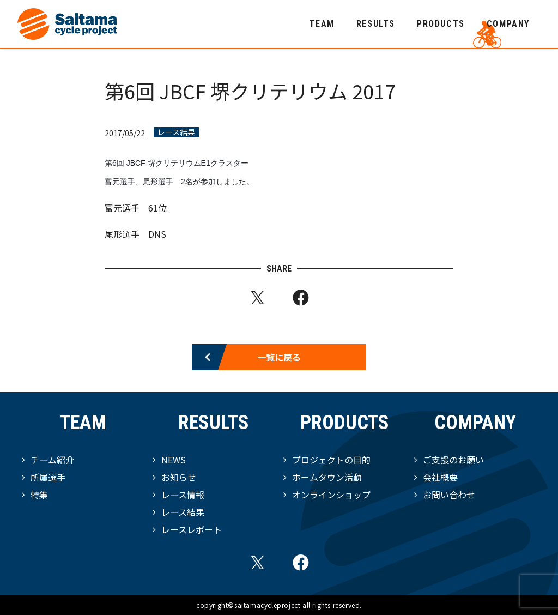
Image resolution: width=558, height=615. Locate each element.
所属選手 (48, 477)
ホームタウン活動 (327, 477)
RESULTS (375, 24)
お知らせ (178, 477)
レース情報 (182, 494)
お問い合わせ (449, 494)
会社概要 (440, 477)
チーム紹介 (52, 459)
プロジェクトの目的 (331, 459)
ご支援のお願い (453, 459)
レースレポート (191, 529)
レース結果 (176, 132)
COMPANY (508, 24)
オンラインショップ (331, 494)
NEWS (173, 459)
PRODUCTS (441, 24)
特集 (39, 494)
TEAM (321, 24)
